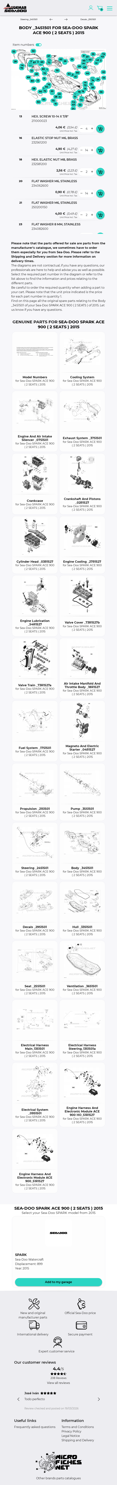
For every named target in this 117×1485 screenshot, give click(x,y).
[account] (92, 8)
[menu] (109, 8)
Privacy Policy (71, 1431)
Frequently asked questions (34, 1427)
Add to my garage (58, 1282)
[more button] (92, 129)
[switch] (39, 44)
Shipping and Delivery (78, 1440)
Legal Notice (71, 1436)
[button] (58, 1233)
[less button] (81, 129)
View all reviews (58, 1383)
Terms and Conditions (78, 1427)
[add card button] (100, 129)
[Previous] (51, 19)
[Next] (65, 19)
